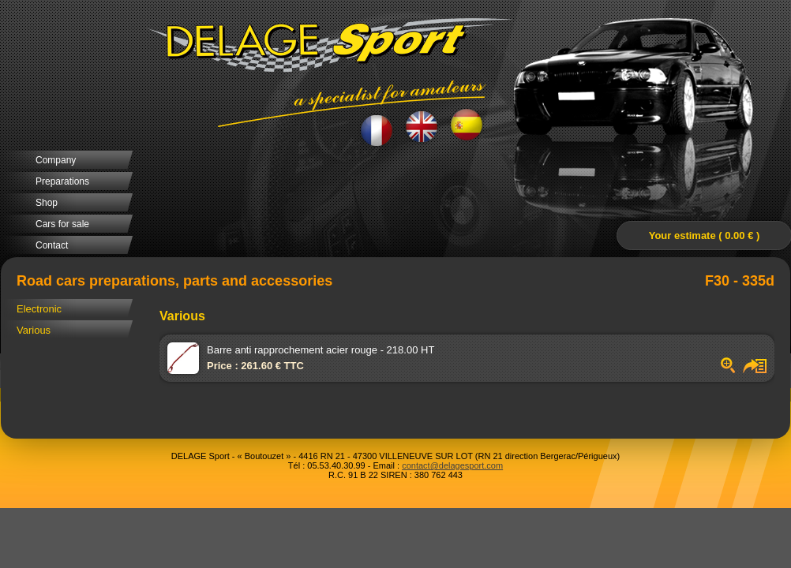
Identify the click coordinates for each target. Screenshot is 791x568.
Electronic (39, 309)
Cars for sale (62, 224)
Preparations (62, 181)
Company (56, 160)
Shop (47, 202)
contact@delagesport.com (452, 465)
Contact (52, 245)
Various (34, 330)
